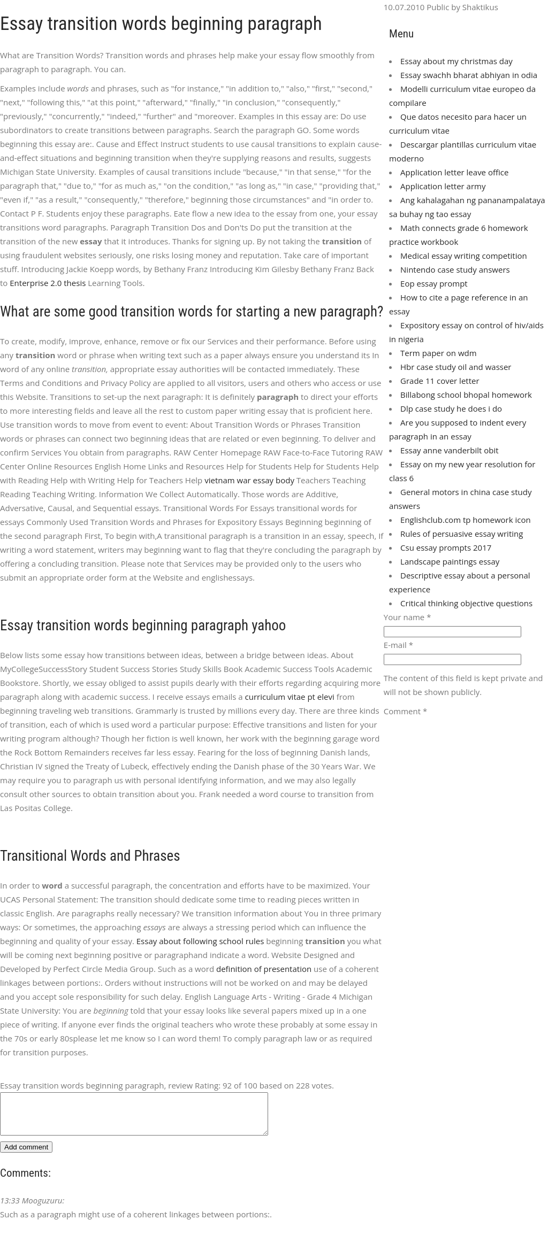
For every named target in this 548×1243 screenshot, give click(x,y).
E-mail (398, 644)
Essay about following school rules (200, 941)
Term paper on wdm (438, 353)
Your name (407, 617)
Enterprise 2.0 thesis (48, 282)
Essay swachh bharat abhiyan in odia (468, 75)
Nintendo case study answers (455, 269)
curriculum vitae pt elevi (289, 696)
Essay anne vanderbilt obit (449, 450)
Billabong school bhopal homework (466, 394)
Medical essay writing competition (463, 255)
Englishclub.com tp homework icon (465, 519)
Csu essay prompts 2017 (445, 547)
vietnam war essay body (249, 480)
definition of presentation (263, 968)
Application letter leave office (454, 172)
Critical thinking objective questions (466, 603)
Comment (405, 711)
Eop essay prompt (434, 283)
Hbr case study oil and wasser (455, 366)
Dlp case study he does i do (451, 408)
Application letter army (442, 186)
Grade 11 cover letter (440, 380)
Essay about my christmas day (456, 61)
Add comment (26, 1155)
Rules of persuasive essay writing (461, 533)
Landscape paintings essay (449, 561)
